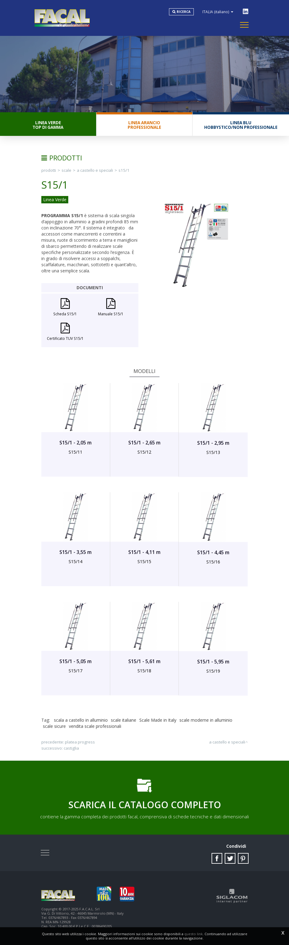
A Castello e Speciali (95, 170)
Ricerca (183, 12)
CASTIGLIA (71, 748)
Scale (66, 170)
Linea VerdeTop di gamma (47, 125)
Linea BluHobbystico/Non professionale (240, 125)
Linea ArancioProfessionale (144, 125)
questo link (193, 934)
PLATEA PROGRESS (80, 742)
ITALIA (217, 11)
